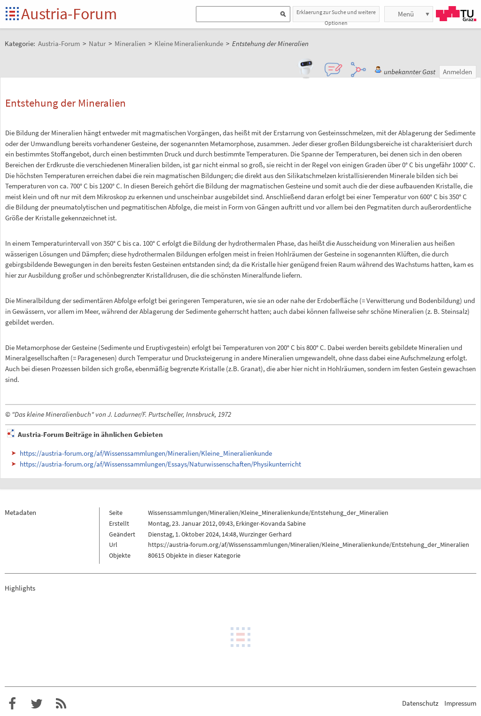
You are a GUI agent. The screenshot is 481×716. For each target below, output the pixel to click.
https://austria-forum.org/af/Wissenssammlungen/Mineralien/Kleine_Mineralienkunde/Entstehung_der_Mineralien (308, 544)
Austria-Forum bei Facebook (12, 703)
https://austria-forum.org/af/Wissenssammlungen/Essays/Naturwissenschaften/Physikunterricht (160, 463)
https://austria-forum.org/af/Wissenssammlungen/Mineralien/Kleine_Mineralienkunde (146, 453)
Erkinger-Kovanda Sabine (271, 523)
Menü (406, 13)
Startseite (13, 14)
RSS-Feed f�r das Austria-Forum (61, 703)
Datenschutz (420, 703)
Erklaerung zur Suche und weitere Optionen (336, 15)
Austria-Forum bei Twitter (36, 703)
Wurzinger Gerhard (265, 534)
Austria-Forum (69, 13)
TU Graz (456, 13)
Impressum (460, 703)
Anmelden (457, 71)
